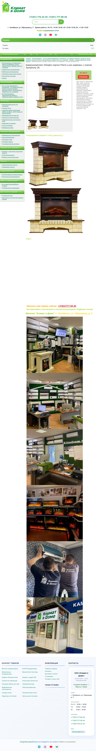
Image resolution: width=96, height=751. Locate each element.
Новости (75, 54)
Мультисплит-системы (9, 76)
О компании (49, 676)
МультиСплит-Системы (30, 672)
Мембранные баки (7, 127)
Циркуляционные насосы (9, 165)
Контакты (21, 54)
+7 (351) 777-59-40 (78, 720)
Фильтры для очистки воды (10, 157)
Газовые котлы (6, 108)
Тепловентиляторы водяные (10, 144)
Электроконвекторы (29, 687)
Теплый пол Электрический (10, 117)
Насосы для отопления (29, 696)
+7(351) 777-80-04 (58, 17)
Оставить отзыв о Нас (52, 679)
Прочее (4, 78)
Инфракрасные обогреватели (11, 135)
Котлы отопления (7, 125)
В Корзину (83, 77)
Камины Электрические (10, 677)
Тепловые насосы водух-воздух (11, 74)
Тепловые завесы (7, 142)
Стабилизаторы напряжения (10, 188)
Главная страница (51, 668)
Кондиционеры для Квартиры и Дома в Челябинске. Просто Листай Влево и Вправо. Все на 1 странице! (12, 65)
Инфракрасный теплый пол (10, 115)
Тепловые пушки (7, 139)
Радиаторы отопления (9, 123)
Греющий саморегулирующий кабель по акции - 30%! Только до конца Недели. (12, 112)
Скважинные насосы (8, 167)
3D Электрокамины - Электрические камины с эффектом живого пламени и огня (12, 95)
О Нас (53, 54)
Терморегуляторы (28, 684)
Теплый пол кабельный (9, 680)
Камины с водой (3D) (29, 677)
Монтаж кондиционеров (10, 668)
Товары (28, 54)
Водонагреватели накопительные (12, 174)
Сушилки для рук (7, 195)
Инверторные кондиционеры (11, 69)
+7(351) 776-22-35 (38, 17)
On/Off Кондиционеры (29, 668)
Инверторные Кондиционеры (7, 673)
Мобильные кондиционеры (10, 72)
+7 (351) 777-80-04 (78, 717)
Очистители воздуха (8, 155)
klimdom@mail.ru (78, 732)
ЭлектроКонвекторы (8, 137)
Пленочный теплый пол (30, 680)
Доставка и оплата (43, 54)
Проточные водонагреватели (11, 177)
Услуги (34, 54)
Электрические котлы (29, 692)
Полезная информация (64, 54)
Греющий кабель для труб (10, 684)
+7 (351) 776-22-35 (78, 724)
